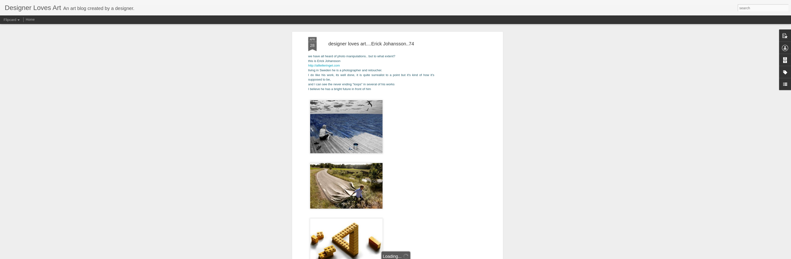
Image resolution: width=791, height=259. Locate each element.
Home (30, 19)
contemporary (372, 239)
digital (388, 239)
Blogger (417, 256)
